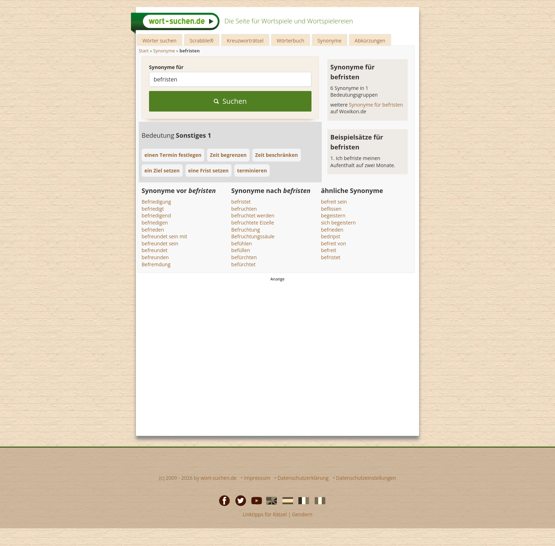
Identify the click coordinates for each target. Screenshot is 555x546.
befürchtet (243, 264)
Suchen (230, 101)
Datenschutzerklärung (303, 477)
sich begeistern (338, 222)
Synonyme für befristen (376, 104)
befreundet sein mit (164, 236)
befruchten (244, 208)
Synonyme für (166, 67)
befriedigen (155, 222)
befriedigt (153, 208)
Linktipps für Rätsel (264, 514)
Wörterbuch (290, 40)
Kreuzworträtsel (245, 40)
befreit (328, 250)
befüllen (240, 250)
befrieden (153, 229)
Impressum (257, 477)
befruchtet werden (252, 215)
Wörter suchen (159, 40)
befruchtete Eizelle (252, 222)
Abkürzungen (370, 40)
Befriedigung (156, 201)
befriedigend (156, 215)
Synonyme (329, 40)
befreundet (154, 250)
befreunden (155, 257)
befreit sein (334, 201)
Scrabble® (202, 40)
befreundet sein (160, 243)
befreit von (333, 243)
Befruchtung (245, 229)
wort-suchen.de (219, 477)
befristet (241, 201)
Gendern (302, 514)
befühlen (241, 243)
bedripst (330, 236)
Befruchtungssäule (252, 236)
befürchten (244, 257)
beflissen (331, 208)
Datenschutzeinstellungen (366, 477)
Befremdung (156, 264)
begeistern (333, 215)
